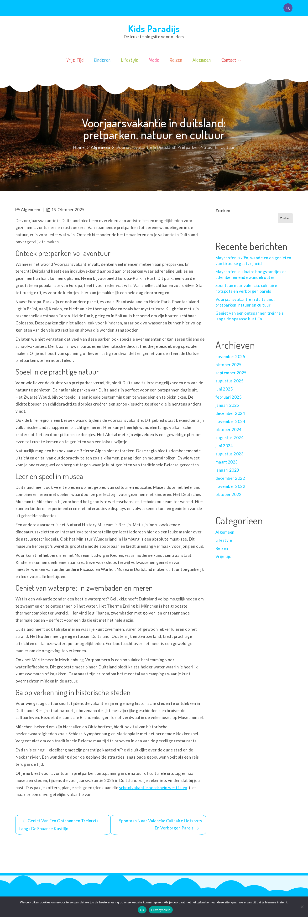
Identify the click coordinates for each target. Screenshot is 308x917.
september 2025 (231, 372)
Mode (154, 60)
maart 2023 (226, 461)
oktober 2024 (228, 429)
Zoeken (222, 210)
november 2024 (230, 421)
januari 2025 (227, 405)
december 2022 (230, 478)
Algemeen (202, 60)
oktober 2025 (228, 364)
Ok (142, 910)
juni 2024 (224, 445)
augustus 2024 (229, 437)
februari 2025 (228, 397)
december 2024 (230, 413)
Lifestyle (129, 60)
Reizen (176, 60)
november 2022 (230, 486)
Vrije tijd (223, 556)
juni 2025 (224, 388)
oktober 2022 (228, 494)
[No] (302, 906)
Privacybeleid (161, 910)
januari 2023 (227, 470)
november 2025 (230, 356)
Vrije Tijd (75, 60)
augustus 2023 (229, 453)
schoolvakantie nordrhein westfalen (153, 787)
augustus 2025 (229, 380)
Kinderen (102, 60)
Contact (231, 60)
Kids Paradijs (154, 28)
